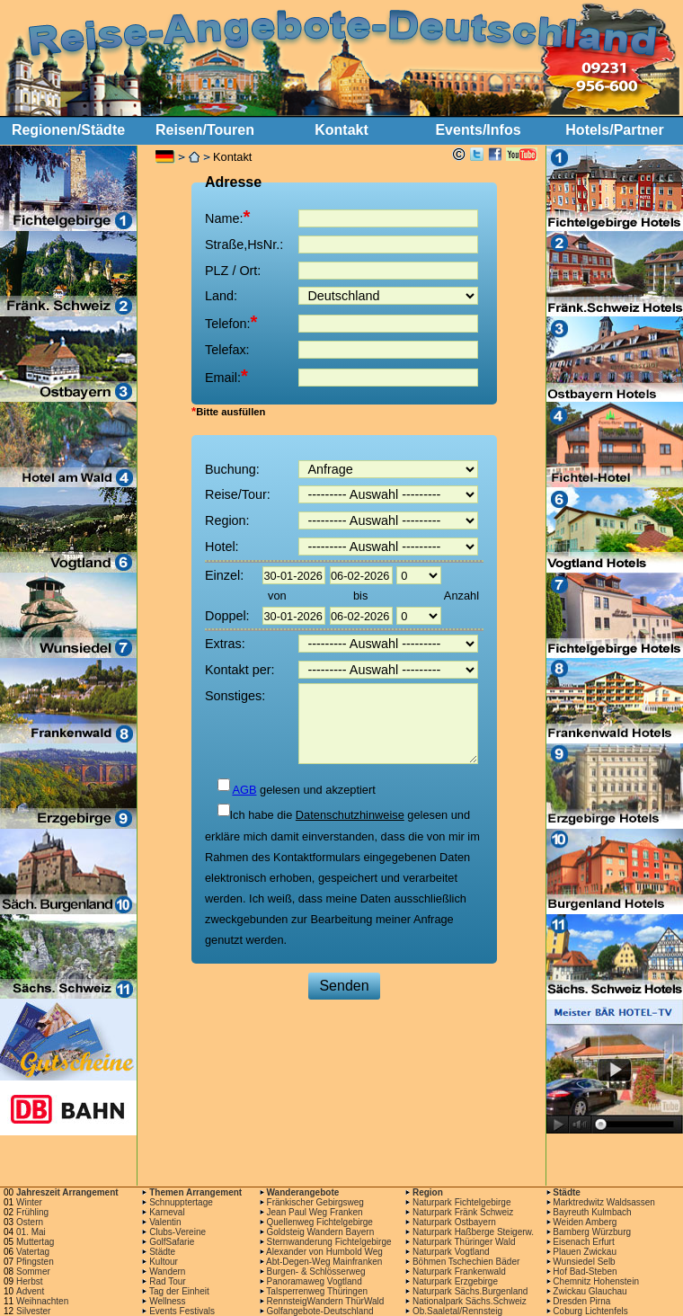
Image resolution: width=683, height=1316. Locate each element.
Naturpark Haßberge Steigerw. (473, 1232)
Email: (226, 376)
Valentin (165, 1222)
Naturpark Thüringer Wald (464, 1242)
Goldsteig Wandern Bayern (321, 1232)
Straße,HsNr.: (244, 244)
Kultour (163, 1262)
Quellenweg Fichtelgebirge (320, 1222)
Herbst (29, 1281)
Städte (567, 1192)
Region (427, 1192)
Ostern (29, 1222)
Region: (227, 520)
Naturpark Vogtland (451, 1252)
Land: (221, 296)
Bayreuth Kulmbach (592, 1212)
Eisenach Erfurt (583, 1242)
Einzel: (224, 575)
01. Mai (31, 1232)
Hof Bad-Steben (584, 1271)
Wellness (167, 1301)
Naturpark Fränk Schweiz (462, 1212)
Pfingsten (35, 1262)
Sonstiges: (235, 696)
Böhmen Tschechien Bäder (465, 1262)
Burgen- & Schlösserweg (316, 1271)
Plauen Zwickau (584, 1252)
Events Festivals (182, 1311)
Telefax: (227, 349)
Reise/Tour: (238, 494)
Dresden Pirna (581, 1301)
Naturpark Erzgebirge (455, 1281)
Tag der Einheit (179, 1291)
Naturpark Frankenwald (459, 1271)
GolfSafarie (171, 1242)
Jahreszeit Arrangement (67, 1192)
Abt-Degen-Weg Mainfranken (324, 1262)
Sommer (33, 1271)
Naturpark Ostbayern (454, 1222)
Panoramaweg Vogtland (314, 1281)
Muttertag (35, 1242)
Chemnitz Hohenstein (596, 1281)
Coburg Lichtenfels (590, 1311)
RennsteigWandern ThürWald (326, 1301)
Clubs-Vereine (177, 1232)
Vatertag (32, 1252)
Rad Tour (167, 1281)
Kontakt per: (240, 669)
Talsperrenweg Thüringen (317, 1291)
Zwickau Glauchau (589, 1291)
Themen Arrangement (195, 1192)
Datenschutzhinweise (350, 815)
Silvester (33, 1311)
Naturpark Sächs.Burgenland (470, 1291)
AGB (244, 789)
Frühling (32, 1212)
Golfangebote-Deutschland (320, 1311)
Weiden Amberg (584, 1222)
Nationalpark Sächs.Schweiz (469, 1301)
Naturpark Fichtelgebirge (461, 1202)
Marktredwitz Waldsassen (604, 1202)
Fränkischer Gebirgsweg (315, 1202)
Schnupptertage (181, 1202)
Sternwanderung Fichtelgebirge (329, 1242)
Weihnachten (42, 1301)
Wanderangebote (303, 1192)
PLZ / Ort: (233, 270)
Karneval (166, 1212)
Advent (30, 1291)
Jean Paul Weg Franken (315, 1212)
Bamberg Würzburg (592, 1232)
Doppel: (227, 616)
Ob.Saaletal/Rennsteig (457, 1311)
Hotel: (222, 546)
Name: (227, 217)
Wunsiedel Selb (584, 1262)
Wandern (167, 1271)
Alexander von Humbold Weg (324, 1252)
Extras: (225, 643)
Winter (29, 1202)
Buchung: (232, 469)
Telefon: (231, 322)
